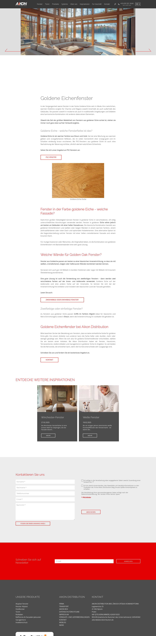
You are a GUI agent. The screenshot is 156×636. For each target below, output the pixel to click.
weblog (62, 622)
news (61, 625)
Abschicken (91, 512)
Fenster (40, 4)
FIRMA (61, 604)
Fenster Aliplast (22, 606)
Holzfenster (20, 609)
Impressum (64, 614)
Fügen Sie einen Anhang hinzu (33, 523)
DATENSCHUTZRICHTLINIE (69, 612)
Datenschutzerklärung (89, 494)
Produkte (55, 4)
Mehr (48, 435)
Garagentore (21, 620)
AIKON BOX (63, 609)
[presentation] (97, 504)
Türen (47, 4)
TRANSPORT (64, 606)
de (137, 4)
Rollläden (19, 614)
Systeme (64, 4)
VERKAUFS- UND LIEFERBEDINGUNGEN (74, 617)
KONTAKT (63, 620)
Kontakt (107, 4)
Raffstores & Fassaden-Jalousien (28, 617)
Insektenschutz (21, 622)
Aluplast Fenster (22, 604)
